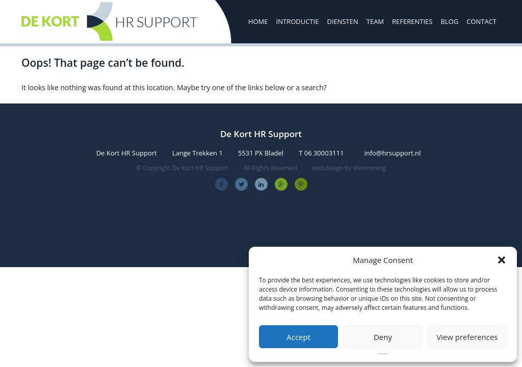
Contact (481, 21)
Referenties (412, 21)
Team (375, 21)
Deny (383, 337)
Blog (449, 21)
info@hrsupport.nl (392, 153)
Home (258, 21)
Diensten (342, 21)
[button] (502, 260)
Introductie (297, 21)
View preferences (467, 337)
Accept (298, 337)
